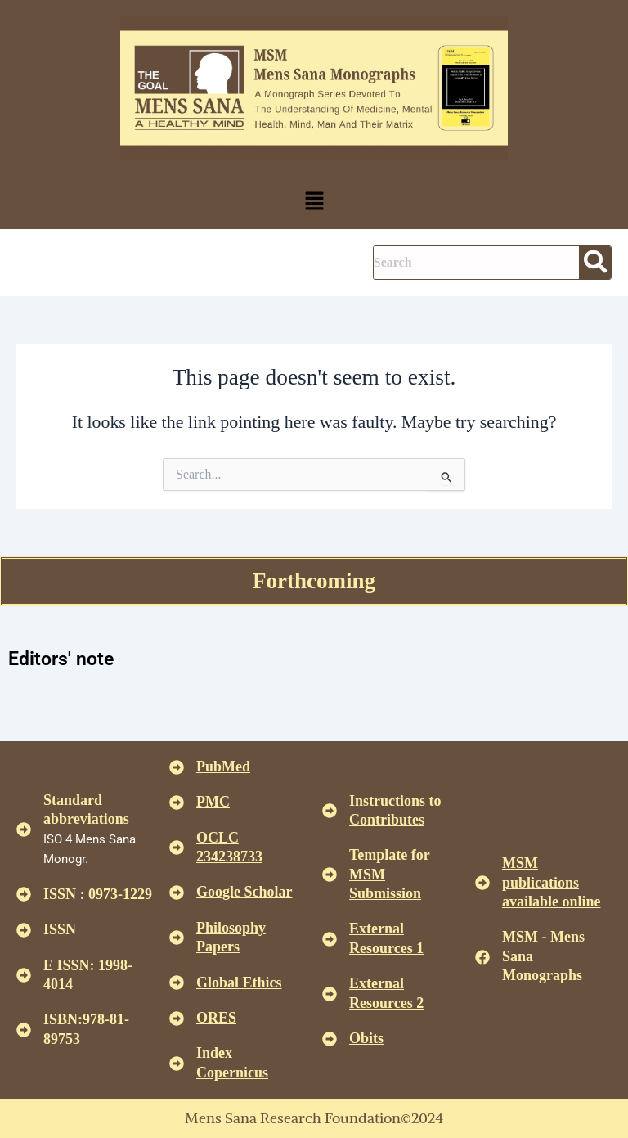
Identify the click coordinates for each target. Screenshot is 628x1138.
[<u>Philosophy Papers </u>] (176, 937)
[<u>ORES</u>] (176, 1018)
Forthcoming (314, 581)
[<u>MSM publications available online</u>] (482, 882)
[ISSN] (23, 930)
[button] (314, 202)
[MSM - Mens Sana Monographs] (482, 957)
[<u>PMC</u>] (176, 802)
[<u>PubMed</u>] (176, 767)
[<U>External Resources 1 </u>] (329, 939)
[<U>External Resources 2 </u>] (329, 994)
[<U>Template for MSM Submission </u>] (329, 874)
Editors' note (61, 659)
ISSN (59, 929)
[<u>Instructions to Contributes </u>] (329, 810)
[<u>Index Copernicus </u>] (176, 1063)
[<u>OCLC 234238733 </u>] (176, 847)
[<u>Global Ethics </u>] (176, 982)
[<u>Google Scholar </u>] (176, 892)
